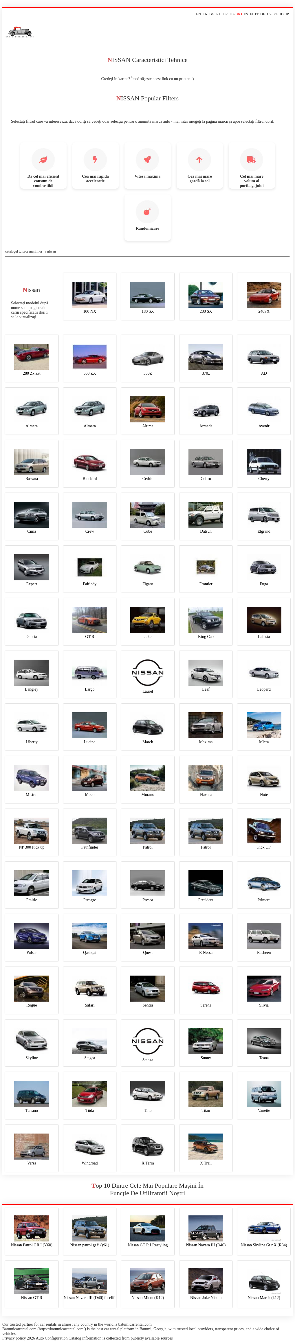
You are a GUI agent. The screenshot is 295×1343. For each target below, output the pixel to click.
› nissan (50, 251)
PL (276, 14)
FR (225, 14)
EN (198, 14)
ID (282, 14)
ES (246, 14)
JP (287, 14)
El (251, 14)
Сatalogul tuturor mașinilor (23, 251)
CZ (269, 14)
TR (205, 14)
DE (262, 14)
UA (232, 14)
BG (212, 14)
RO (239, 14)
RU (218, 14)
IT (257, 14)
